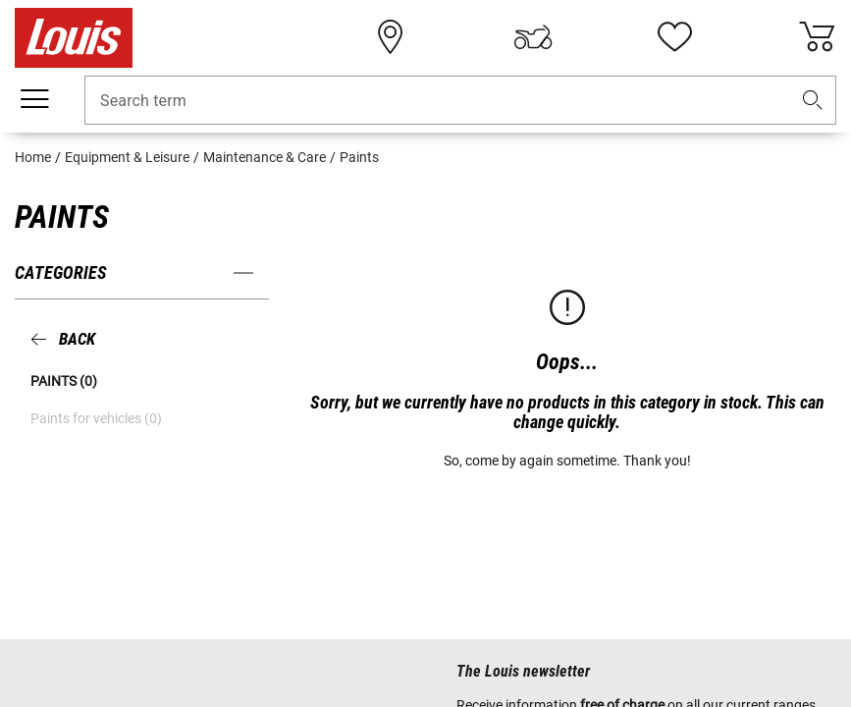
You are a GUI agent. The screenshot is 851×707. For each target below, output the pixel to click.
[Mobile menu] (34, 99)
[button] (812, 100)
